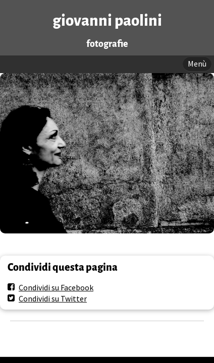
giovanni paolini (107, 21)
